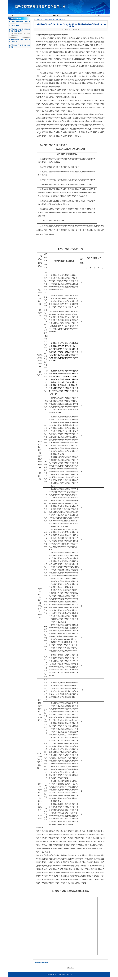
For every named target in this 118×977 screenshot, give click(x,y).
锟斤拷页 (48, 19)
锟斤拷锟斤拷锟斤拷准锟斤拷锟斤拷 (19, 21)
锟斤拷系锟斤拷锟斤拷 (65, 974)
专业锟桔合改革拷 (14, 25)
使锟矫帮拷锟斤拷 (51, 974)
